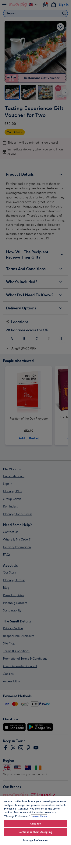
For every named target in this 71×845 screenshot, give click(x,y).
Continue (35, 823)
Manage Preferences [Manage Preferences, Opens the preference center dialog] (35, 840)
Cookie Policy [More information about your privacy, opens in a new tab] (39, 816)
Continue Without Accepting (35, 832)
